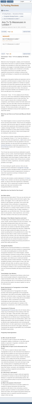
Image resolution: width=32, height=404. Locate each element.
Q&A (22, 140)
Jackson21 (5, 36)
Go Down (4, 31)
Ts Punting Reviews (10, 5)
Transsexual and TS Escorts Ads (9, 310)
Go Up (3, 53)
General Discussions (6, 145)
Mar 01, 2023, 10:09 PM (7, 40)
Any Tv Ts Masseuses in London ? (10, 39)
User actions (26, 31)
